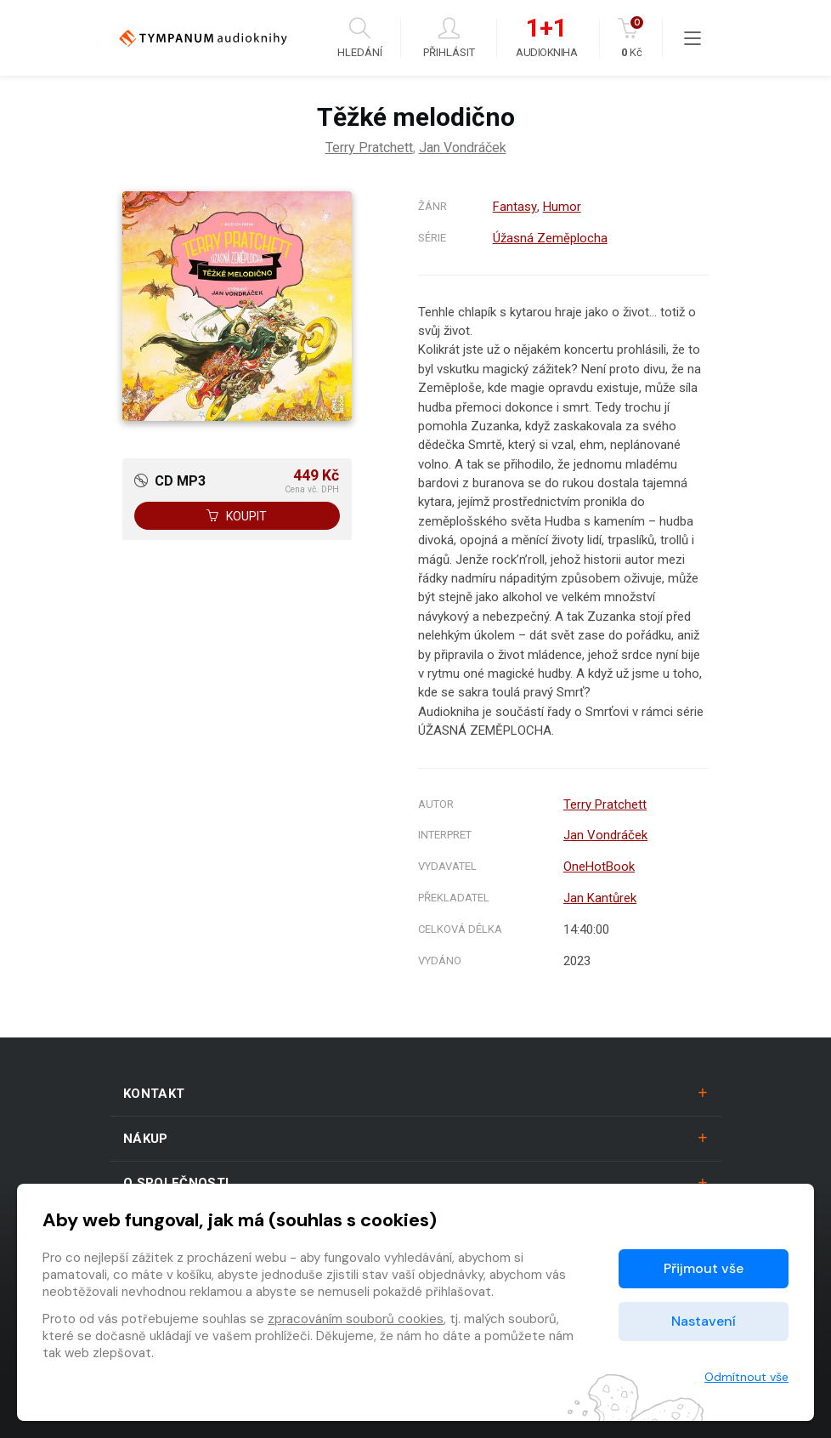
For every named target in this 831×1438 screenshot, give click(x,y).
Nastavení (703, 1321)
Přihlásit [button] (449, 38)
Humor (561, 206)
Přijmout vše (703, 1268)
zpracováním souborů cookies (356, 1318)
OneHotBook (599, 866)
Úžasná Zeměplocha (550, 238)
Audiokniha (546, 38)
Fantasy (514, 206)
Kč (632, 38)
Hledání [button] (359, 38)
